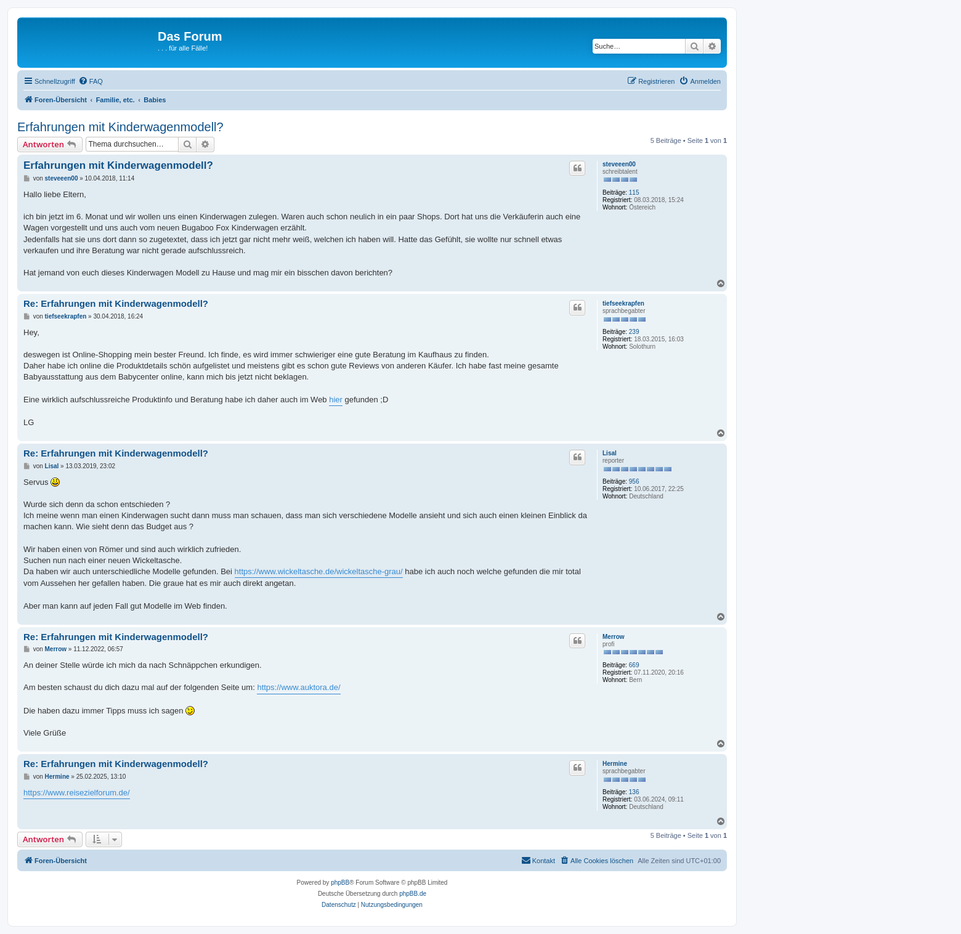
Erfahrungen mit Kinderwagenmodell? (120, 127)
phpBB (340, 882)
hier (336, 399)
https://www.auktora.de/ (298, 687)
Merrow (613, 636)
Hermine (614, 763)
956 (634, 481)
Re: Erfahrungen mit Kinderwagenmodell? (115, 303)
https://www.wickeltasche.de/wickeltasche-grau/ (319, 571)
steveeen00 (619, 164)
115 (634, 192)
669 (634, 665)
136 (634, 792)
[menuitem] (90, 81)
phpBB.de (412, 893)
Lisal (609, 453)
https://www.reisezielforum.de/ (76, 792)
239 (634, 331)
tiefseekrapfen (623, 303)
